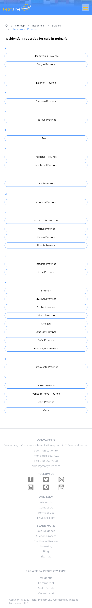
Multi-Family (46, 588)
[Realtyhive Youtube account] (61, 487)
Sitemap (20, 25)
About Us (46, 502)
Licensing (46, 546)
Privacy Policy (46, 517)
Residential (38, 25)
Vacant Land (46, 593)
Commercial (46, 583)
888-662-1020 (50, 455)
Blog (46, 551)
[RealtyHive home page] (31, 7)
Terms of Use (46, 512)
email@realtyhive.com (46, 466)
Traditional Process (46, 541)
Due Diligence (46, 531)
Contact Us (46, 507)
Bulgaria (57, 25)
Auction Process (46, 536)
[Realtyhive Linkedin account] (30, 487)
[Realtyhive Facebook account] (30, 479)
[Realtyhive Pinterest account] (46, 487)
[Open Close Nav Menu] (85, 7)
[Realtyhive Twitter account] (46, 479)
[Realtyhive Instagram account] (61, 479)
